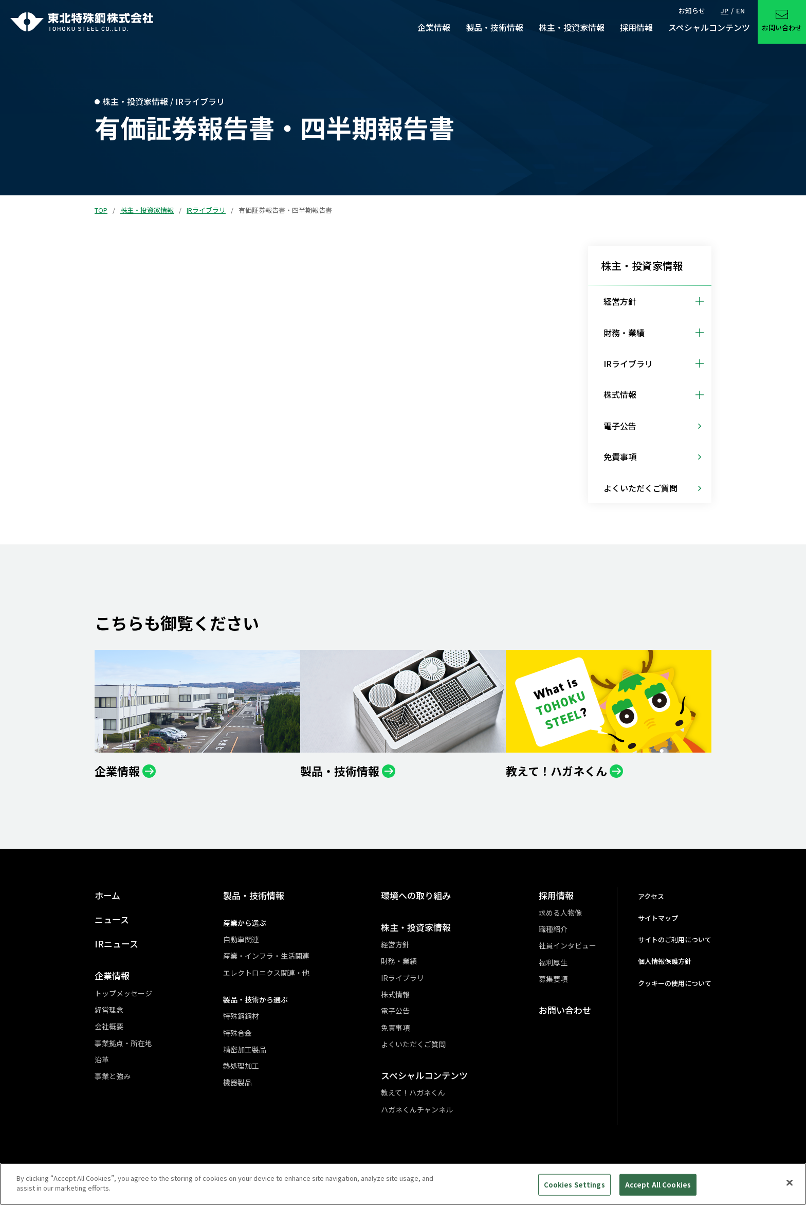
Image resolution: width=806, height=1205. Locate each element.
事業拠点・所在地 (123, 1043)
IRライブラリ (206, 210)
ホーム (107, 895)
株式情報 (395, 994)
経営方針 (395, 944)
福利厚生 (553, 962)
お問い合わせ (565, 1009)
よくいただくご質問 (413, 1044)
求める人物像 (560, 912)
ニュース (112, 919)
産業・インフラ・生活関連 (266, 956)
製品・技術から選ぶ (255, 999)
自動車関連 (241, 939)
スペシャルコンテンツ (424, 1075)
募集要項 (553, 979)
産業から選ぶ (244, 923)
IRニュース (116, 943)
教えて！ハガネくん (413, 1092)
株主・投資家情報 (147, 210)
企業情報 (112, 975)
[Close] (789, 1182)
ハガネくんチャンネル (417, 1109)
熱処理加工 (241, 1066)
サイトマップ (658, 918)
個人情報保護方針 (664, 961)
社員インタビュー (567, 945)
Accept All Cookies (658, 1185)
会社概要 (109, 1026)
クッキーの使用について (674, 983)
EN (740, 10)
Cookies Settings (574, 1185)
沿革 (102, 1059)
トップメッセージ (123, 993)
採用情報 (556, 895)
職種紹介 (553, 929)
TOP (101, 210)
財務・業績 (399, 961)
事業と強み (113, 1076)
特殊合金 (237, 1033)
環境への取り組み (416, 895)
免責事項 (395, 1028)
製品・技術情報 (253, 895)
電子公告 (395, 1011)
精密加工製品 (244, 1049)
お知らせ (692, 10)
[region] (403, 1184)
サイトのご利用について (674, 939)
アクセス (651, 896)
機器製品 (237, 1082)
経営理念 (109, 1010)
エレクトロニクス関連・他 (266, 972)
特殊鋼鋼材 (241, 1016)
